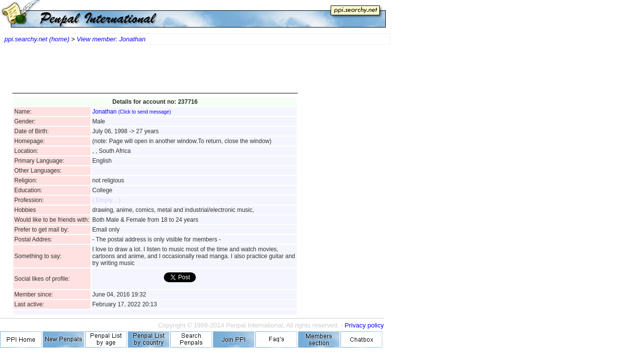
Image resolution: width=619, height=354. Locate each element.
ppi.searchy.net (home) (36, 39)
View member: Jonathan (111, 39)
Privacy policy (364, 325)
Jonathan (132, 111)
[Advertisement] (155, 73)
